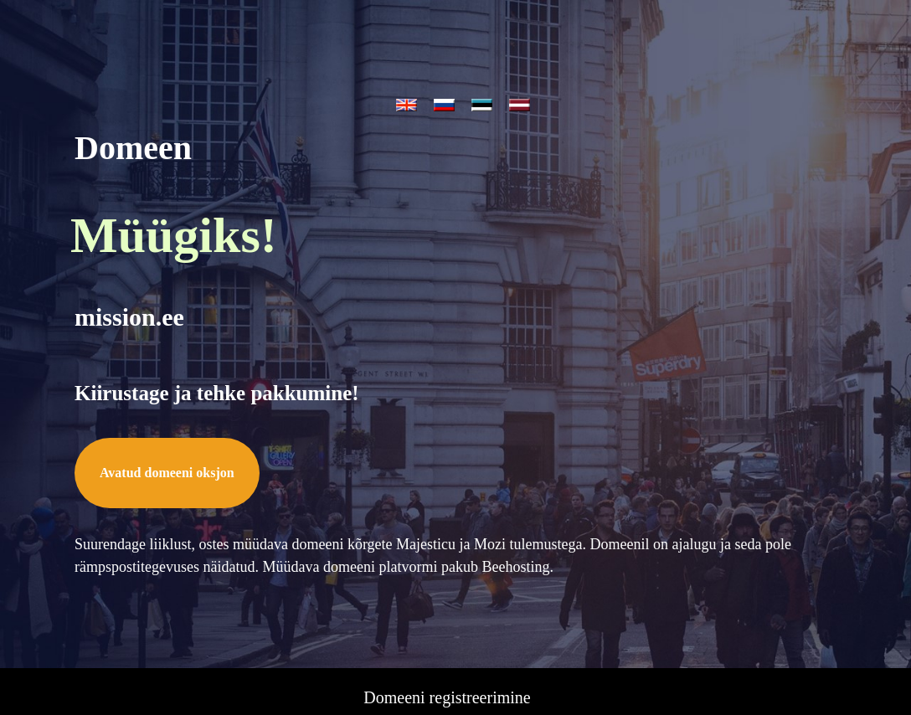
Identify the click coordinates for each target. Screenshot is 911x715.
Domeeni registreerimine (446, 585)
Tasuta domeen (447, 635)
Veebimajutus (447, 660)
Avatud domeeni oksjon (167, 416)
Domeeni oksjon (447, 610)
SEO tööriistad (447, 685)
